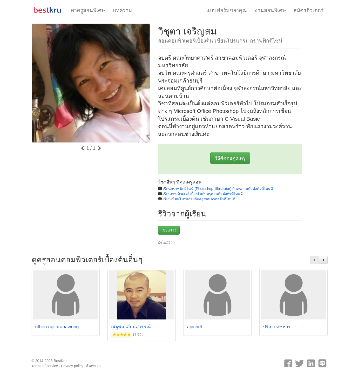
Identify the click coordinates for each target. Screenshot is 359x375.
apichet (194, 326)
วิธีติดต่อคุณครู (230, 158)
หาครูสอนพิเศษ (88, 10)
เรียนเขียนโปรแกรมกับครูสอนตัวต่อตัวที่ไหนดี (199, 199)
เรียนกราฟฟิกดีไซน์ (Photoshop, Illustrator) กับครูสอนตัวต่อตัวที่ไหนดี (218, 189)
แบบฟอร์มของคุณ (226, 10)
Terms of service (45, 366)
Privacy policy (72, 366)
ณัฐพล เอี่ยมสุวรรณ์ (131, 326)
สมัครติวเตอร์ (309, 10)
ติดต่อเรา (93, 366)
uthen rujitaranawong (57, 326)
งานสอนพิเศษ (270, 10)
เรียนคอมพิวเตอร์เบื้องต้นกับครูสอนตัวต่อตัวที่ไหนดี (203, 194)
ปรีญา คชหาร (277, 326)
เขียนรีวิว (168, 230)
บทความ (122, 10)
